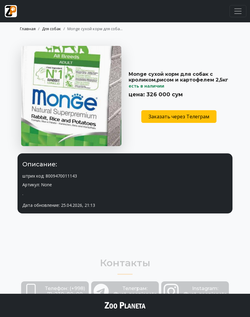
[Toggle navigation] (237, 11)
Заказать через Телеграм (179, 116)
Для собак (51, 28)
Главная (28, 28)
